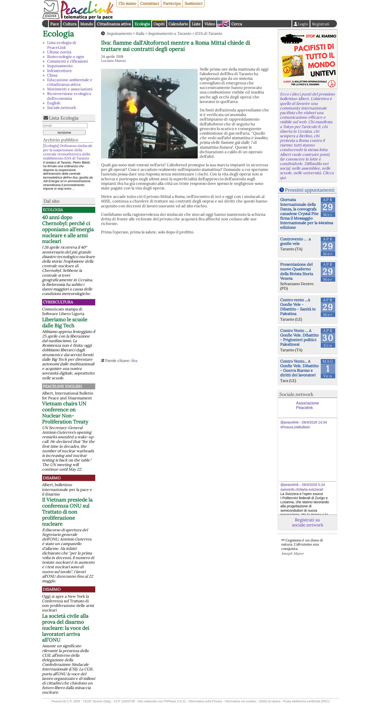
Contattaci (149, 3)
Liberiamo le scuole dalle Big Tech (64, 322)
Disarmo (52, 477)
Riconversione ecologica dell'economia (69, 96)
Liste (196, 24)
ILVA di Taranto (208, 33)
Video (209, 24)
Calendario (178, 24)
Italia (140, 33)
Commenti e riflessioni (67, 61)
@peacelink (289, 422)
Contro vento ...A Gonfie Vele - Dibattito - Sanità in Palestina (298, 306)
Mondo (86, 24)
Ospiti (159, 24)
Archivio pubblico (60, 140)
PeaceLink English (62, 386)
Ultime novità (59, 52)
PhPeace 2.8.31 (175, 701)
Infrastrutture (59, 70)
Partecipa (172, 3)
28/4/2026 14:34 (314, 422)
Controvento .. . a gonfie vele (295, 241)
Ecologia (142, 24)
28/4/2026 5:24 (313, 485)
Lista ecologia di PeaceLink (61, 45)
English (223, 23)
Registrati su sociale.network (307, 522)
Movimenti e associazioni (70, 88)
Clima (52, 75)
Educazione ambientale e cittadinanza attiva (69, 82)
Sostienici (194, 3)
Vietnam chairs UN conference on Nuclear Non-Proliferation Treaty (65, 412)
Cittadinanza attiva (114, 24)
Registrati (320, 24)
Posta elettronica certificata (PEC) (306, 701)
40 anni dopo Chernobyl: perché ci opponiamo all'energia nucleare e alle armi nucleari (68, 229)
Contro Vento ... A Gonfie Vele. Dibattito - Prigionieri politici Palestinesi (299, 337)
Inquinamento (60, 65)
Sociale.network (61, 107)
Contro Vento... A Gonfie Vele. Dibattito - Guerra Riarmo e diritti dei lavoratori (299, 368)
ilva (134, 360)
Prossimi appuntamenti (309, 190)
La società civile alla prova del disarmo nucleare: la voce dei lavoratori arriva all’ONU (65, 628)
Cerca (236, 24)
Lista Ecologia (64, 118)
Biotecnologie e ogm (65, 56)
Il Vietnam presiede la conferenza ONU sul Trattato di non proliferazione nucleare (67, 511)
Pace (54, 24)
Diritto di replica (269, 701)
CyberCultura (58, 302)
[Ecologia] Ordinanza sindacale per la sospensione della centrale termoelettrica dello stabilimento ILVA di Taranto (68, 152)
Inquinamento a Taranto (169, 33)
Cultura (69, 24)
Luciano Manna (113, 60)
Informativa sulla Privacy (205, 701)
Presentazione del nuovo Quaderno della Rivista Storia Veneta (296, 271)
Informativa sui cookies (240, 701)
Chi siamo (127, 3)
